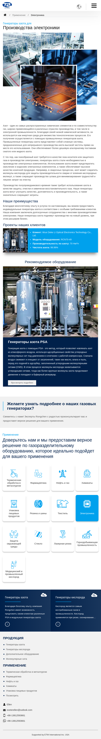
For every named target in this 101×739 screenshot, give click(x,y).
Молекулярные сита (16, 659)
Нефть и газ (62, 483)
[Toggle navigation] (94, 5)
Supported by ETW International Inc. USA (50, 735)
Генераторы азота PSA (27, 342)
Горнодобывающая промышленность (87, 543)
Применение (19, 15)
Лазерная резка (62, 543)
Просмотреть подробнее (22, 382)
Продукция (13, 638)
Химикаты (87, 483)
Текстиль (63, 513)
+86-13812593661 (16, 715)
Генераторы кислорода (70, 597)
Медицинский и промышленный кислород (14, 574)
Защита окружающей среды (14, 543)
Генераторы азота (16, 597)
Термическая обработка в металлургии (14, 483)
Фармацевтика (38, 483)
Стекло (38, 543)
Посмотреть (12, 695)
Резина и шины (38, 513)
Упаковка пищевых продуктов (13, 513)
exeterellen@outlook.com (19, 710)
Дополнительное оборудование (22, 654)
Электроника (87, 513)
